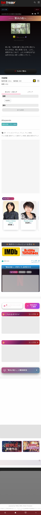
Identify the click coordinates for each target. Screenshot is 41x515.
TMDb (17, 506)
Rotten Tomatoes (27, 506)
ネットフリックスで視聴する (20, 71)
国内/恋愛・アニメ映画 (10, 124)
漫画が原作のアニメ (33, 136)
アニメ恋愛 (5, 136)
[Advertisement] (20, 166)
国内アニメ (12, 136)
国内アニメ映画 (21, 136)
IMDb (20, 506)
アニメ (22, 133)
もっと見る (33, 314)
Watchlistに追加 (32, 306)
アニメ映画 (28, 133)
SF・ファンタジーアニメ (11, 133)
